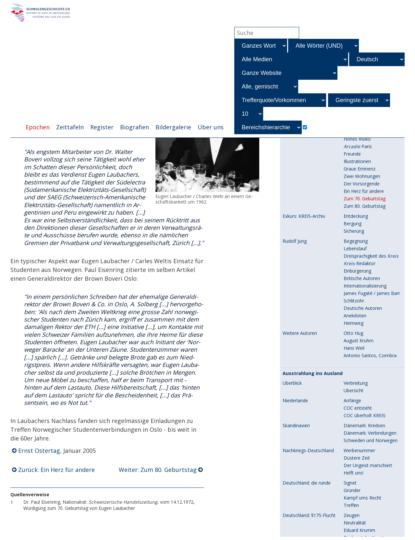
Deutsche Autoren (363, 163)
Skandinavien (296, 281)
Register (102, 127)
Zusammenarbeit (362, 443)
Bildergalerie (173, 127)
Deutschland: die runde (307, 338)
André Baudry (358, 420)
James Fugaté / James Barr (372, 149)
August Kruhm (358, 196)
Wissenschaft (299, 468)
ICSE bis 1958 (358, 503)
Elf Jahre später (359, 520)
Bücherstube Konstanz (367, 393)
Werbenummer (359, 306)
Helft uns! (353, 328)
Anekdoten (355, 171)
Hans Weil (354, 203)
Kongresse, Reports (364, 478)
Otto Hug (353, 188)
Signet (350, 338)
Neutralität (355, 378)
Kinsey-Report (297, 530)
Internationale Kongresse (309, 495)
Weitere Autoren (300, 188)
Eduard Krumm (359, 385)
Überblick (292, 238)
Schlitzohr (354, 156)
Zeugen (352, 371)
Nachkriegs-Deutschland (308, 306)
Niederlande (295, 256)
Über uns (211, 127)
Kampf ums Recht (362, 353)
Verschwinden (358, 450)
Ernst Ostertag (39, 451)
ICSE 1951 (354, 495)
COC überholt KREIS (364, 271)
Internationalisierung (365, 141)
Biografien (134, 127)
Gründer (352, 346)
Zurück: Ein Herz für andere (56, 470)
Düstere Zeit (357, 313)
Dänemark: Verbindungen (370, 288)
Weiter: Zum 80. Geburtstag (158, 470)
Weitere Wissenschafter (368, 485)
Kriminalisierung (360, 428)
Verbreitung (356, 238)
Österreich (293, 513)
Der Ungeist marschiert (368, 321)
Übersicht (353, 246)
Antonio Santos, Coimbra (370, 211)
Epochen (38, 127)
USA (287, 403)
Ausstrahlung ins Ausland (313, 229)
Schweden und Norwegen (370, 296)
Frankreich (293, 420)
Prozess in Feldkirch (364, 513)
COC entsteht (358, 263)
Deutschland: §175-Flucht (309, 371)
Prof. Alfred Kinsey (363, 530)
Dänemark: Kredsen (364, 281)
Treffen (351, 361)
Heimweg (353, 178)
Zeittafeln (70, 127)
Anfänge (352, 256)
